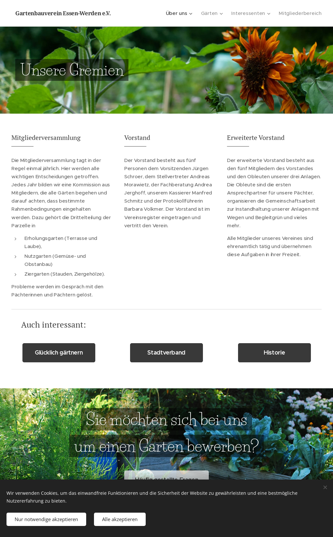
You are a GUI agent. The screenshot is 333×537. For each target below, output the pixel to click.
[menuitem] (182, 13)
